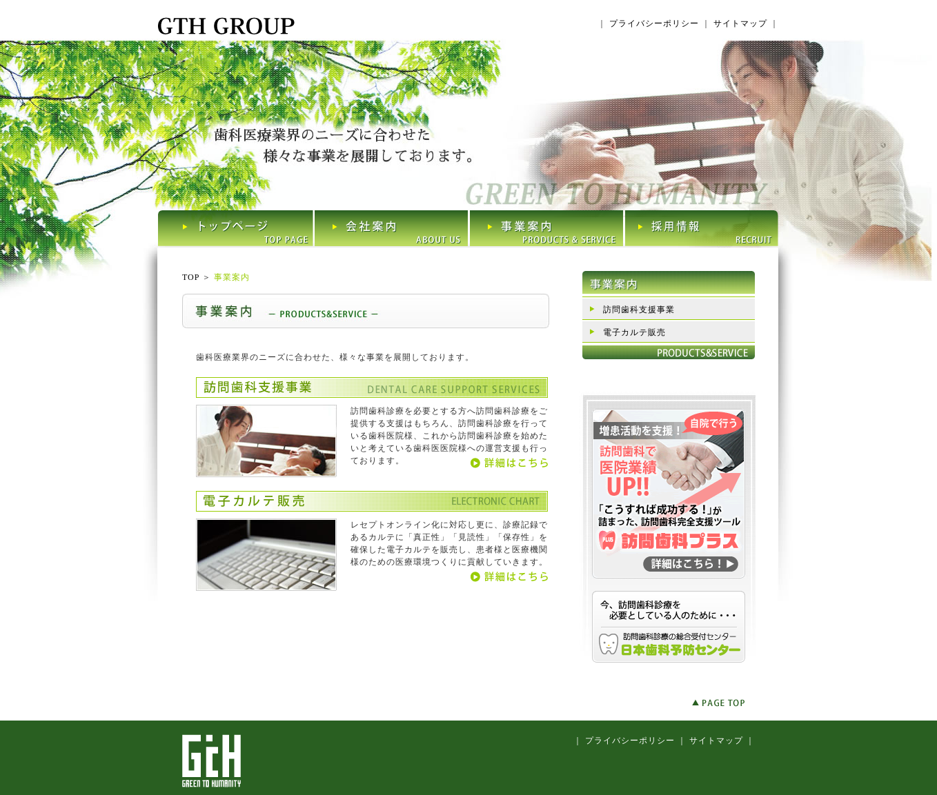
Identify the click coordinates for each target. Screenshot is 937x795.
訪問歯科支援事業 (639, 309)
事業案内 (232, 277)
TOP (190, 277)
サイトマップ (740, 23)
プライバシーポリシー (654, 23)
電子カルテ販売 (634, 332)
